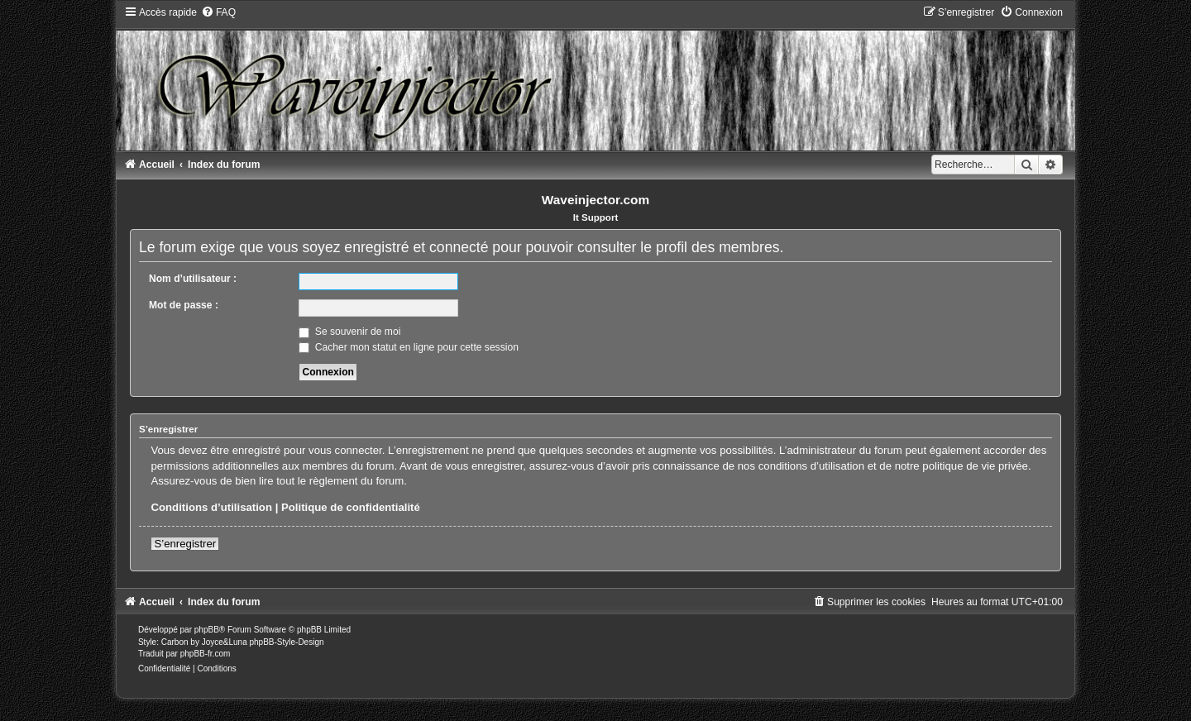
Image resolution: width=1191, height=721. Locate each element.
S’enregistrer (185, 543)
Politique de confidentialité (350, 507)
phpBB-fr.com (205, 653)
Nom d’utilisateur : (193, 278)
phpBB (206, 629)
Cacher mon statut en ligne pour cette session (408, 347)
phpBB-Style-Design (286, 642)
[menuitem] (218, 12)
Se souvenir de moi (349, 331)
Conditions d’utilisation (211, 507)
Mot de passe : (183, 305)
